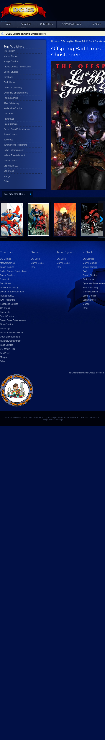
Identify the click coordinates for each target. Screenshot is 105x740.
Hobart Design (57, 420)
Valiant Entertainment (14, 155)
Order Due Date (78, 373)
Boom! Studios (11, 72)
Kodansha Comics (13, 108)
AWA (85, 271)
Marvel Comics (11, 56)
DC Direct (35, 259)
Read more (40, 34)
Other (6, 181)
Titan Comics (10, 134)
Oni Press (9, 113)
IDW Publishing (11, 103)
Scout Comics (10, 124)
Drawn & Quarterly (13, 87)
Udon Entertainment (14, 150)
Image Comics (11, 61)
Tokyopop (8, 139)
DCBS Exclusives (71, 24)
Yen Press (9, 171)
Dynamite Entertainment (16, 92)
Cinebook (8, 77)
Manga (7, 176)
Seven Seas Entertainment (17, 129)
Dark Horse (9, 82)
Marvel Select (37, 263)
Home (8, 24)
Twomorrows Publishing (15, 145)
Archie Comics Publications (17, 66)
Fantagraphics (11, 98)
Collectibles (46, 24)
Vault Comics (10, 160)
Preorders (26, 24)
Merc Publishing (90, 291)
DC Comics (9, 51)
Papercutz (9, 119)
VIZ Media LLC (11, 165)
